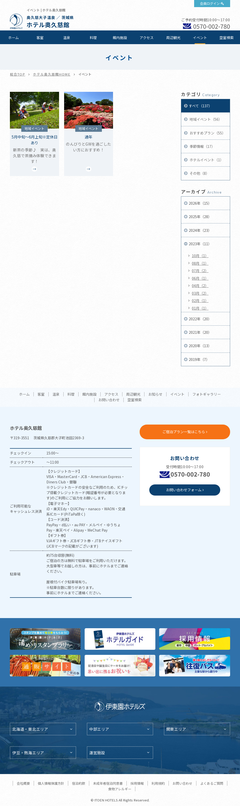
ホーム (13, 37)
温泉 (66, 37)
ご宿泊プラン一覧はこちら (183, 431)
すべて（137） (200, 105)
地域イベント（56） (205, 119)
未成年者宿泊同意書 (108, 783)
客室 (40, 37)
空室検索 (226, 37)
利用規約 (158, 783)
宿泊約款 (78, 783)
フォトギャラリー (206, 394)
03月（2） (200, 293)
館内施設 (120, 37)
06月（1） (200, 278)
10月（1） (200, 255)
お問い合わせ (109, 400)
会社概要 (23, 783)
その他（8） (199, 173)
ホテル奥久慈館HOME (51, 74)
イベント (200, 37)
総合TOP (17, 74)
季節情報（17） (202, 146)
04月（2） (200, 285)
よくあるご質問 (211, 783)
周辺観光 (173, 37)
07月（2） (200, 270)
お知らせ (155, 394)
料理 (93, 37)
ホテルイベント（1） (206, 159)
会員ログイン (210, 3)
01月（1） (200, 308)
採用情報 (137, 783)
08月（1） (200, 263)
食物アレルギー (119, 788)
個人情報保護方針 (51, 783)
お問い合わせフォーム (183, 489)
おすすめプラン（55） (207, 132)
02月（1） (200, 300)
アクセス (147, 37)
